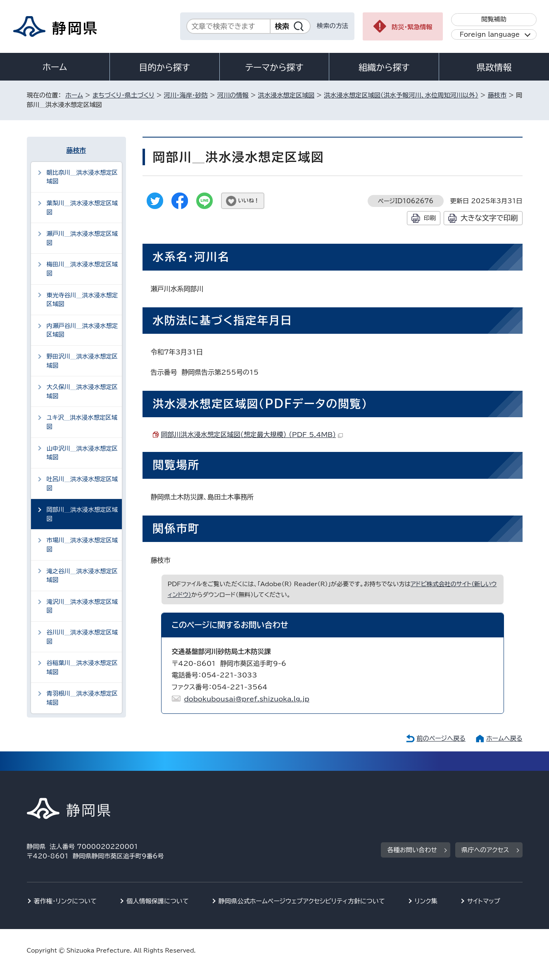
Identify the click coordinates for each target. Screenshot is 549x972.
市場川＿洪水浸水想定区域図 (82, 544)
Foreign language (490, 34)
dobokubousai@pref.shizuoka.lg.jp (246, 699)
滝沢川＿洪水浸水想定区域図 (82, 606)
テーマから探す (274, 67)
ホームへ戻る (504, 738)
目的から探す (164, 67)
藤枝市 (497, 95)
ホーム (55, 66)
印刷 (430, 218)
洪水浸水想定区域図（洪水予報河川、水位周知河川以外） (401, 95)
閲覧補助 (493, 19)
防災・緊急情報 (412, 27)
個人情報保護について (157, 901)
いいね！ (248, 200)
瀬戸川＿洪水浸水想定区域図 (82, 238)
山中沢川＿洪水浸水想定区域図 (82, 453)
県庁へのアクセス (485, 850)
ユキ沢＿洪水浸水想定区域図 (82, 422)
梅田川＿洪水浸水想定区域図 (82, 268)
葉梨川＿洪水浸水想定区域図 (82, 207)
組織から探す (384, 67)
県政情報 (494, 67)
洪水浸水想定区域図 (286, 95)
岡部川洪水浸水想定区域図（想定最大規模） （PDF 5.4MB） (252, 434)
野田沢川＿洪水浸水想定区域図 (82, 360)
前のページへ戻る (441, 738)
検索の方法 (332, 26)
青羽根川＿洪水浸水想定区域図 (82, 698)
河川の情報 (233, 95)
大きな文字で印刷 (489, 217)
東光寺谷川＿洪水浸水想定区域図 (82, 299)
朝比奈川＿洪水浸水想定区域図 (82, 177)
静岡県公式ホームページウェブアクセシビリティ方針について (302, 901)
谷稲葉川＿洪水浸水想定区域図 (82, 667)
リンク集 (426, 901)
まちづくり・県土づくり (123, 95)
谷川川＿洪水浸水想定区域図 (82, 636)
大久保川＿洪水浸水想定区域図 (82, 391)
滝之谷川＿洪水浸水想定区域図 (82, 575)
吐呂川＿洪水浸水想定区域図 (82, 483)
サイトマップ (483, 901)
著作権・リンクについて (65, 901)
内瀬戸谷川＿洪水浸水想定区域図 (82, 330)
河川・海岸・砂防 (186, 95)
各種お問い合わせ (412, 850)
